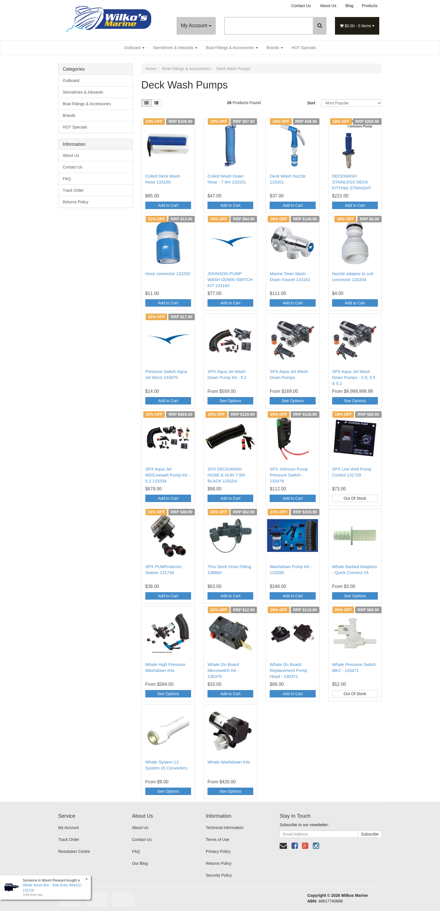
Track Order (73, 190)
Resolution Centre (74, 851)
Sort (311, 103)
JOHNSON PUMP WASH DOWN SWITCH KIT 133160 (230, 279)
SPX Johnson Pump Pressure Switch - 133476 (289, 475)
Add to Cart (168, 205)
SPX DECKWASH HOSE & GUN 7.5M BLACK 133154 (226, 475)
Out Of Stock (354, 498)
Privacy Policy (218, 851)
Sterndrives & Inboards (175, 47)
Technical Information (224, 827)
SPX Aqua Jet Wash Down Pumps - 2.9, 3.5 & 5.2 (354, 377)
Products (370, 5)
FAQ (67, 178)
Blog (349, 5)
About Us (328, 5)
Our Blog (140, 863)
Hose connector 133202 (167, 273)
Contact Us (301, 5)
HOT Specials (304, 47)
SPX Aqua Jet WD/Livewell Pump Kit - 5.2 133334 (167, 475)
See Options (230, 400)
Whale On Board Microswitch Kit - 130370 (223, 670)
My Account (196, 25)
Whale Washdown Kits (229, 762)
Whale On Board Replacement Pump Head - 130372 (288, 670)
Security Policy (219, 875)
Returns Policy (75, 202)
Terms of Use (217, 839)
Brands (275, 47)
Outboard (134, 47)
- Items (357, 26)
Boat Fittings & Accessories (232, 47)
